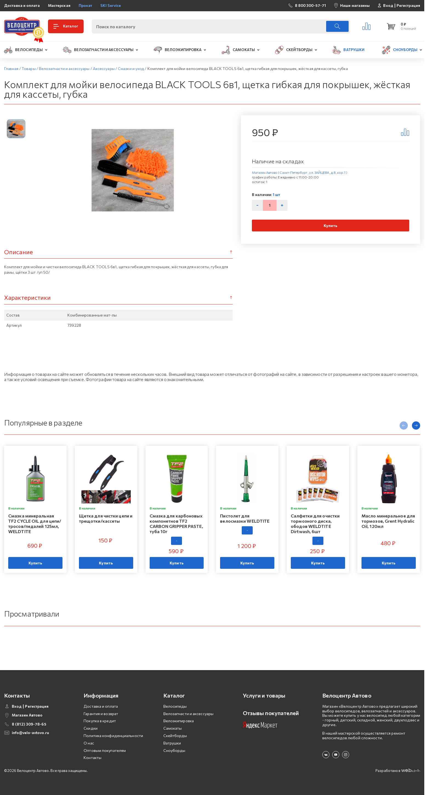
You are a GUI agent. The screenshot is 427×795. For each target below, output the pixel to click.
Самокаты (172, 728)
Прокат (85, 5)
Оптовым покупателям (105, 750)
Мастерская (59, 5)
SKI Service (110, 5)
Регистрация (408, 5)
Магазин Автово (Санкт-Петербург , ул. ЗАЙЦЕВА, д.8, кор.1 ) (299, 172)
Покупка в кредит (100, 720)
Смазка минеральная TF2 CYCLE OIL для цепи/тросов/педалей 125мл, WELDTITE (34, 523)
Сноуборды (174, 750)
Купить (331, 225)
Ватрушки (172, 743)
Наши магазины (355, 5)
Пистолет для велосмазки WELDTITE (244, 518)
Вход (388, 5)
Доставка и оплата (22, 5)
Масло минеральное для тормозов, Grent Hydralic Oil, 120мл (388, 521)
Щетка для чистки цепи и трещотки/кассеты (105, 518)
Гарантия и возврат (101, 713)
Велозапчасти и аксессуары (188, 713)
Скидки (91, 728)
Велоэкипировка (178, 720)
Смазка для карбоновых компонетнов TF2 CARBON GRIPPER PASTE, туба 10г (176, 523)
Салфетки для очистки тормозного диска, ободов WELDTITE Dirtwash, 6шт (315, 523)
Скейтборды (175, 735)
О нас (89, 743)
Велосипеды (175, 706)
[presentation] (404, 425)
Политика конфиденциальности (113, 735)
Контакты (92, 757)
